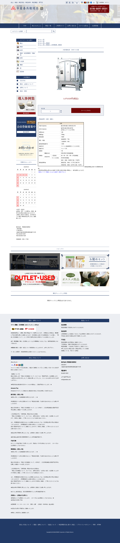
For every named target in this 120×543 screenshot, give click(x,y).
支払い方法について (25, 524)
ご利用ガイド (60, 25)
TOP (24, 25)
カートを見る (83, 25)
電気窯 (48, 43)
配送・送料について (40, 524)
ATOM (99, 524)
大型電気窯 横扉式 (56, 44)
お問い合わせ (71, 25)
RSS (94, 524)
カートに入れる (85, 110)
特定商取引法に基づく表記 (67, 524)
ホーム (39, 39)
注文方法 (22, 80)
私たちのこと (36, 25)
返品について (52, 524)
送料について (24, 87)
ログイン (107, 2)
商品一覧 (48, 25)
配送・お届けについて (26, 84)
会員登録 (101, 2)
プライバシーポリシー (84, 524)
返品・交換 (23, 91)
